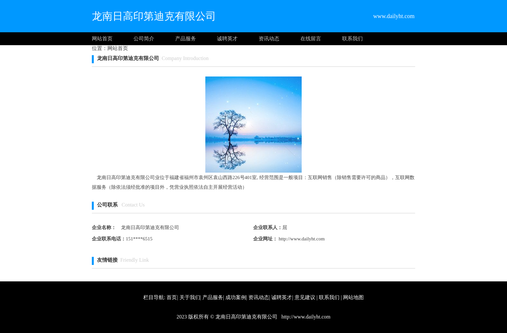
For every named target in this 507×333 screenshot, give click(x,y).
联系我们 (352, 38)
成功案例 (235, 297)
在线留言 (310, 38)
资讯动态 (269, 38)
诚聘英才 (227, 38)
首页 (172, 297)
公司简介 (144, 38)
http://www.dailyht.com (301, 238)
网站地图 (353, 297)
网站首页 (102, 38)
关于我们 (189, 297)
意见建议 (305, 297)
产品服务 (185, 38)
